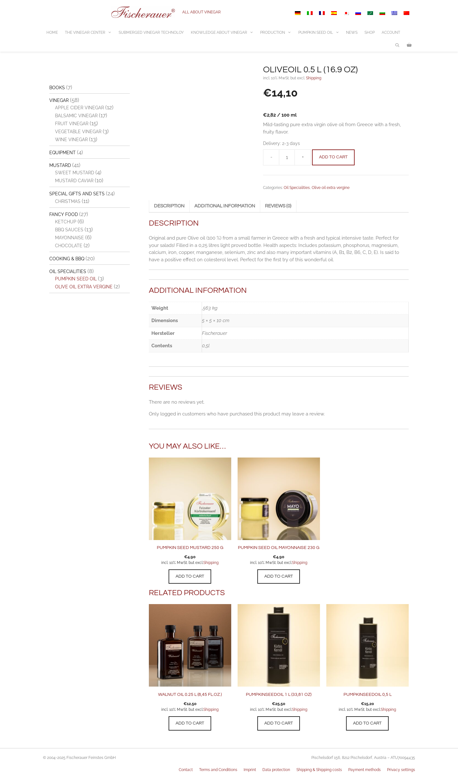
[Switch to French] (322, 13)
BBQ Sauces (69, 229)
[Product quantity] (287, 157)
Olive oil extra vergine (331, 187)
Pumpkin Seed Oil (320, 32)
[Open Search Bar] (397, 45)
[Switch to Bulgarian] (382, 13)
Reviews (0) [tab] (278, 206)
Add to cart (333, 157)
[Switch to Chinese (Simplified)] (406, 13)
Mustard (60, 165)
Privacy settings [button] (401, 770)
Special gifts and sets (77, 193)
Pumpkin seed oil (76, 278)
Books (57, 87)
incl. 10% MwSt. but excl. (182, 562)
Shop (369, 32)
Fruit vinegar (71, 123)
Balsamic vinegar (76, 115)
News (351, 32)
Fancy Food (63, 214)
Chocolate (68, 245)
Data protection (276, 770)
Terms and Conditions (218, 770)
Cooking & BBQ (66, 258)
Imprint (250, 770)
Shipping (313, 78)
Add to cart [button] (190, 576)
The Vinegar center (90, 32)
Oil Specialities (297, 187)
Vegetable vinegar (78, 131)
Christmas (67, 201)
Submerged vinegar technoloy (151, 32)
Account (391, 32)
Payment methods (364, 770)
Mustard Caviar (74, 180)
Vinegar (59, 100)
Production (277, 32)
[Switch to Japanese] (346, 13)
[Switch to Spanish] (334, 13)
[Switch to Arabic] (370, 13)
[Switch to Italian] (310, 13)
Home (52, 32)
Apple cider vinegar (79, 107)
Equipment (62, 152)
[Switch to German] (298, 13)
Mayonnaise (69, 237)
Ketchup (65, 221)
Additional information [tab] (224, 206)
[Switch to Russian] (358, 13)
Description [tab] (169, 206)
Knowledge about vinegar (224, 32)
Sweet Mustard (74, 172)
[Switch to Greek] (394, 13)
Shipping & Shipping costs (319, 770)
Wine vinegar (71, 139)
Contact (186, 770)
